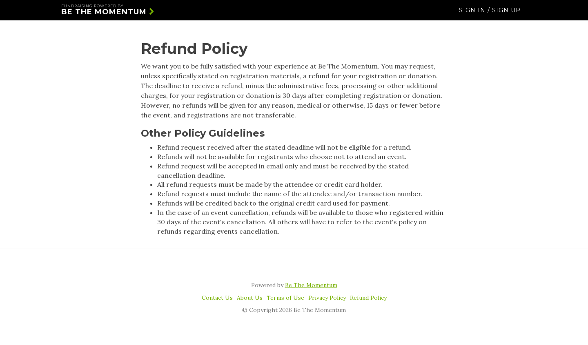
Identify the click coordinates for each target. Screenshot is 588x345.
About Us (250, 297)
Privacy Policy (327, 297)
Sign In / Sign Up (490, 14)
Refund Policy (368, 297)
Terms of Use (285, 297)
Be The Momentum (108, 14)
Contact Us (217, 297)
